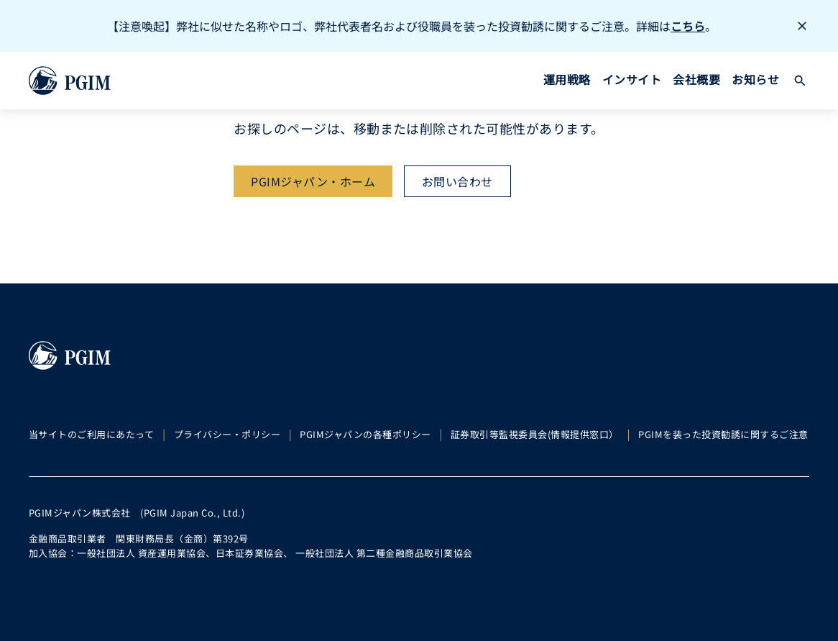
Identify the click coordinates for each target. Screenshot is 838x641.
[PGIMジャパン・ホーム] (313, 181)
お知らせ (755, 79)
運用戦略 (567, 79)
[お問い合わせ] (457, 181)
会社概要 (696, 79)
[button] (800, 80)
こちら (688, 26)
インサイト (632, 79)
